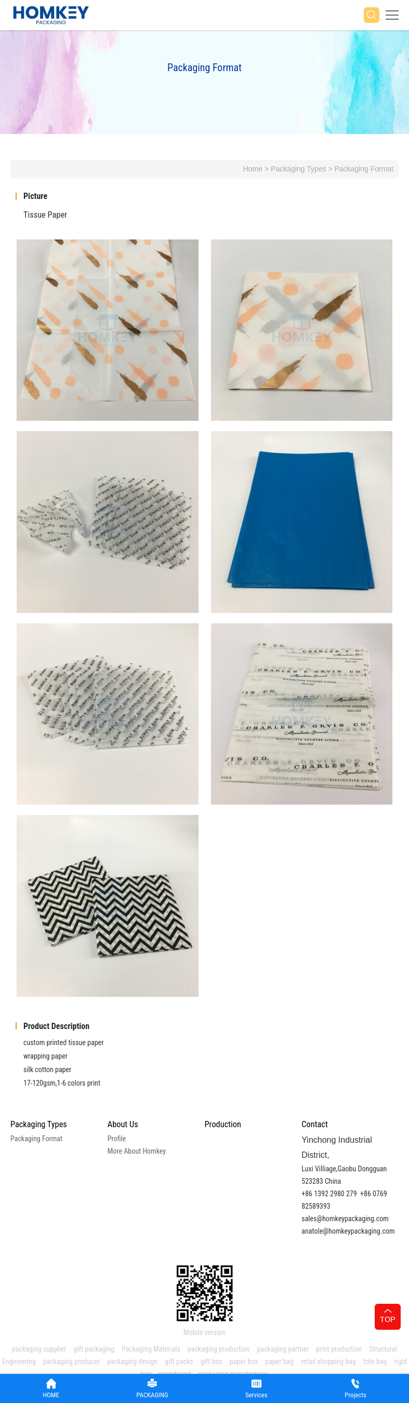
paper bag (279, 1361)
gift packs (179, 1361)
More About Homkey (137, 1151)
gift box (211, 1361)
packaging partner (283, 1349)
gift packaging (93, 1349)
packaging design (132, 1361)
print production (339, 1349)
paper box (244, 1361)
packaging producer (71, 1361)
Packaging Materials (151, 1349)
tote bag (375, 1361)
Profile (117, 1138)
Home (252, 169)
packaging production (219, 1349)
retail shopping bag (328, 1361)
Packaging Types (298, 169)
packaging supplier (39, 1349)
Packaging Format (363, 169)
